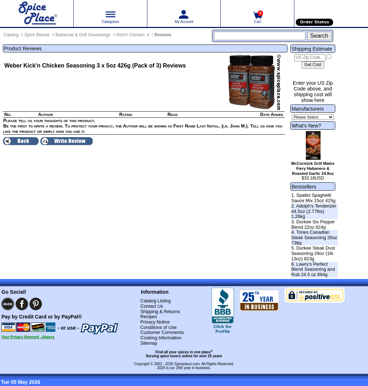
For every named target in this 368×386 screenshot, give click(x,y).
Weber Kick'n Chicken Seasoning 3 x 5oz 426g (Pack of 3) (82, 65)
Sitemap (148, 343)
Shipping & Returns (160, 311)
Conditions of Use (158, 327)
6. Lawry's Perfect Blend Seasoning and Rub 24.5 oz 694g (313, 269)
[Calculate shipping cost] (313, 65)
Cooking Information (160, 337)
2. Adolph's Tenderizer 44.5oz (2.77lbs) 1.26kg (313, 211)
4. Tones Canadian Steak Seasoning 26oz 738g (314, 237)
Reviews (162, 34)
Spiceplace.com (187, 364)
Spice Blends (37, 34)
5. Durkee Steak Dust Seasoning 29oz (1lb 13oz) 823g (313, 253)
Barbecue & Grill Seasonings (82, 34)
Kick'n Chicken (130, 34)
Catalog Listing (155, 300)
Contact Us (151, 306)
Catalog (11, 34)
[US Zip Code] (310, 57)
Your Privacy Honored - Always (27, 337)
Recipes (148, 316)
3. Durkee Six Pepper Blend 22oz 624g (313, 224)
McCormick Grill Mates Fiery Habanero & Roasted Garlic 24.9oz (313, 168)
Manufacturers (307, 109)
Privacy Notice (155, 322)
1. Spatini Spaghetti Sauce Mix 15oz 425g (313, 197)
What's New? (306, 126)
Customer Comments (162, 332)
